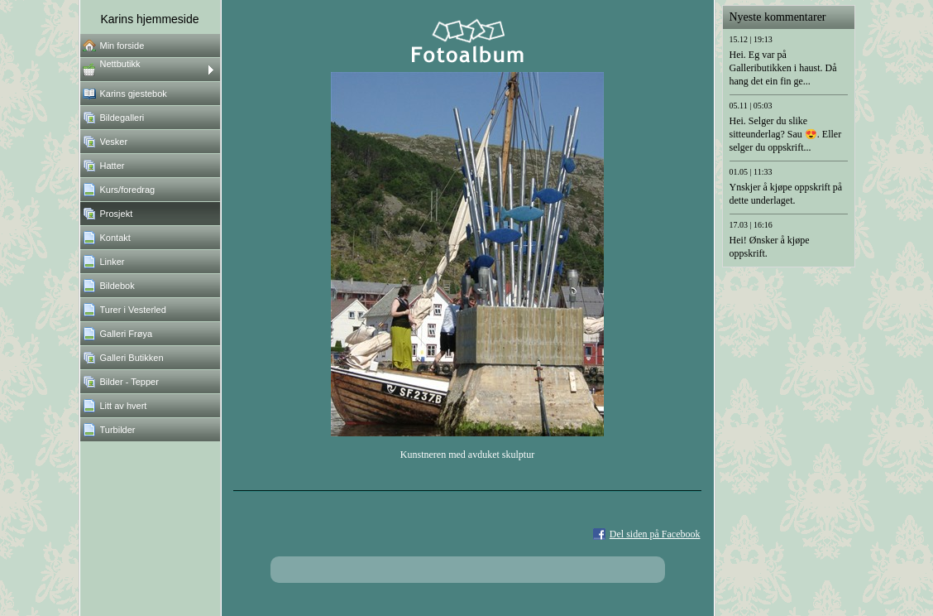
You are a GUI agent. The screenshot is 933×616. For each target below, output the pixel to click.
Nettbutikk (120, 64)
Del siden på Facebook (655, 534)
